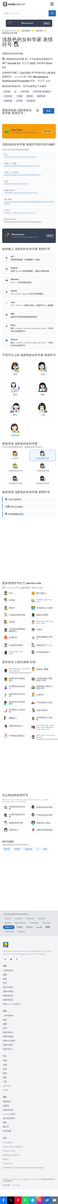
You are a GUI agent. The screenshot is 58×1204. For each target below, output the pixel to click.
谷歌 (5, 1065)
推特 (5, 1077)
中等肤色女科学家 (41, 815)
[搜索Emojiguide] (25, 13)
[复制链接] (47, 1200)
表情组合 (7, 1101)
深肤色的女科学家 (41, 807)
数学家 (30, 96)
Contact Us (8, 1163)
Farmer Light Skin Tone (41, 600)
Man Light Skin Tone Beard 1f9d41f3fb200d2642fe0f (43, 737)
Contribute (8, 1142)
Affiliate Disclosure (11, 1155)
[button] (29, 156)
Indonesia (9, 931)
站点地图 (6, 1185)
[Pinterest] (16, 959)
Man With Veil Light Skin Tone (42, 622)
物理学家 (41, 96)
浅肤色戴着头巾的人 (41, 638)
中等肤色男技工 (40, 652)
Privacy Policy (9, 1151)
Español (18, 918)
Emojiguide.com (9, 31)
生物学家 (8, 101)
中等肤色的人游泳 (41, 702)
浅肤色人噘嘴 (39, 669)
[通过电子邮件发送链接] (54, 1200)
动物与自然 (8, 995)
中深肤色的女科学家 (14, 815)
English (8, 918)
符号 (5, 983)
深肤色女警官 (39, 615)
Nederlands (20, 923)
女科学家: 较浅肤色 (41, 91)
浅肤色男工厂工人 (41, 645)
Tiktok (5, 1090)
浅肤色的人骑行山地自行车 (41, 687)
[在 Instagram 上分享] (40, 1200)
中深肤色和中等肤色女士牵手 (41, 679)
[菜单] (52, 4)
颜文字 (6, 1127)
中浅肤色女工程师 (41, 608)
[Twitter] (11, 959)
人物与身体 (25, 31)
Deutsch (30, 918)
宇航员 (36, 630)
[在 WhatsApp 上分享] (25, 1200)
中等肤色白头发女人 (14, 687)
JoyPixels (7, 1086)
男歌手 (9, 608)
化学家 (7, 91)
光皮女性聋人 (39, 710)
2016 (47, 80)
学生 (8, 593)
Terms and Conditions (13, 1146)
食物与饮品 (8, 1000)
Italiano (8, 923)
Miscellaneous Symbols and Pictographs (22, 222)
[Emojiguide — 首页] (5, 945)
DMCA (6, 1159)
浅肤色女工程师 (40, 823)
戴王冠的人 (38, 593)
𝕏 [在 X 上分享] (11, 1200)
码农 (45, 849)
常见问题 (7, 1131)
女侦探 (9, 622)
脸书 (5, 1069)
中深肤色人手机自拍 (14, 711)
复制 (48, 111)
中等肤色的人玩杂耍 (41, 718)
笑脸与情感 (8, 991)
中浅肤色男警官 (13, 645)
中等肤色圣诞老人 (14, 736)
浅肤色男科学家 (13, 823)
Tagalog (21, 931)
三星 (5, 1081)
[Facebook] (5, 959)
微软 (5, 1073)
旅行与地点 (8, 987)
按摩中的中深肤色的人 (14, 679)
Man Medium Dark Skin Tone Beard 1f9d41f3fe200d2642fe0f (16, 670)
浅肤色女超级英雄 (41, 830)
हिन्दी (48, 927)
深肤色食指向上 (13, 726)
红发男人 (37, 695)
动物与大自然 (9, 1041)
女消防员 (10, 637)
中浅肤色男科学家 (14, 615)
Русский (46, 923)
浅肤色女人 (11, 830)
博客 (5, 1122)
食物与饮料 (8, 1045)
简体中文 (9, 927)
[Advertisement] (28, 549)
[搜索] (52, 13)
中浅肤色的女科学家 (14, 808)
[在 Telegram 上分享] (32, 1200)
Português (34, 923)
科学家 (19, 101)
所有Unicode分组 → (11, 1004)
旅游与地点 (8, 1032)
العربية (39, 927)
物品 (5, 979)
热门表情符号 (9, 1118)
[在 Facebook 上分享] (3, 1200)
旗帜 (5, 974)
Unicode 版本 (9, 1114)
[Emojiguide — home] (14, 4)
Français (41, 918)
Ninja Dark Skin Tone (13, 652)
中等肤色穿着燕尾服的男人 (14, 630)
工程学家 (8, 96)
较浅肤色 (31, 101)
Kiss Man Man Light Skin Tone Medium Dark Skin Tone (42, 727)
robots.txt (16, 1185)
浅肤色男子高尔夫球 (14, 695)
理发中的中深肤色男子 (14, 703)
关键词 (6, 1106)
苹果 (5, 1060)
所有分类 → (8, 1049)
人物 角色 (39, 31)
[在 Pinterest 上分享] (18, 1200)
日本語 (20, 927)
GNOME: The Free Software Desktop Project (23, 1167)
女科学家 (25, 91)
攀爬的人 (10, 718)
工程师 (19, 96)
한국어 (29, 927)
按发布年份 (8, 1110)
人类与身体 (8, 1015)
